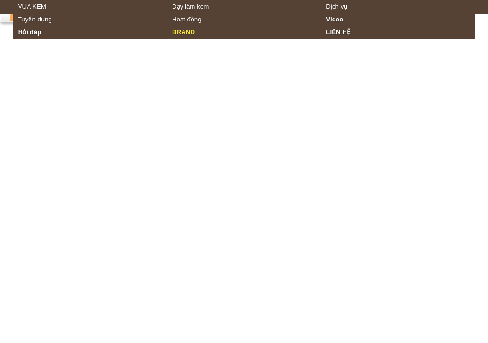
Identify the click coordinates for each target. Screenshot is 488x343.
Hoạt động (187, 19)
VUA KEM (32, 6)
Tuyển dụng (35, 19)
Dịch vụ (336, 6)
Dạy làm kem (190, 6)
